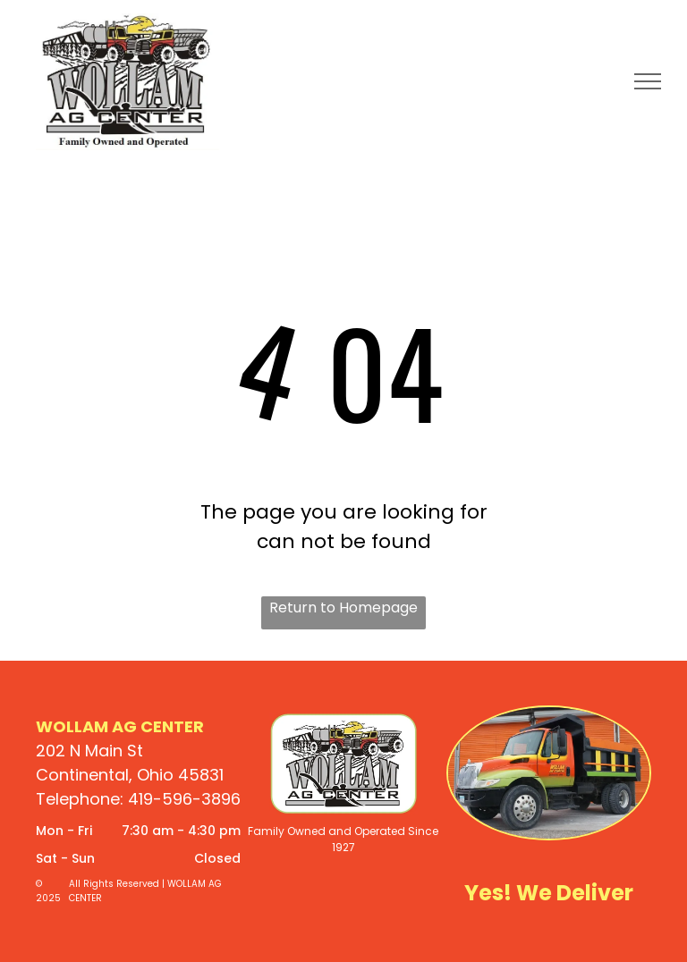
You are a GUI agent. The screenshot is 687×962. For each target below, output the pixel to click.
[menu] (647, 81)
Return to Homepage (343, 607)
